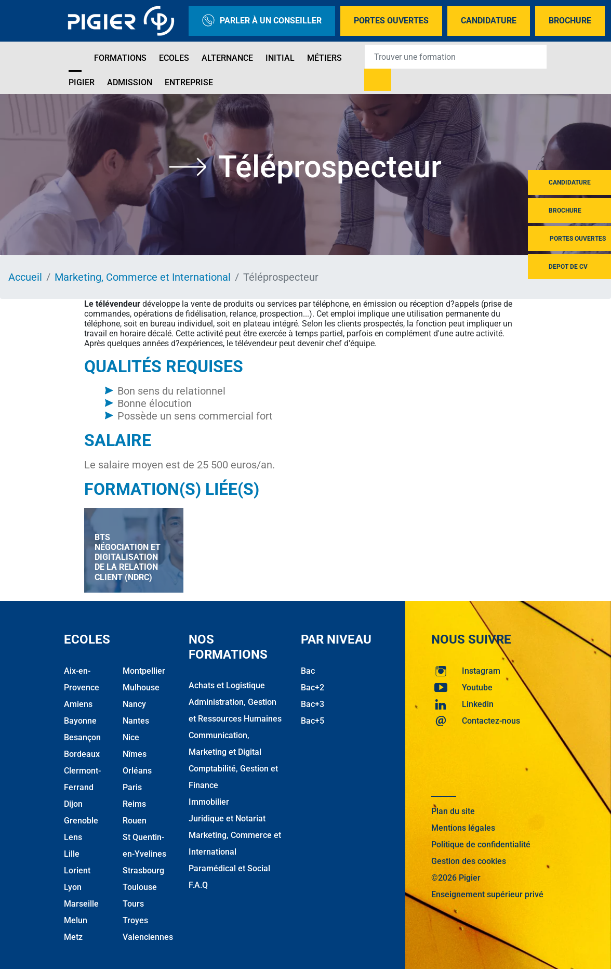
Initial (280, 58)
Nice (131, 737)
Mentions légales (463, 828)
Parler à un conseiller (262, 21)
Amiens (78, 704)
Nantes (136, 721)
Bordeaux (82, 754)
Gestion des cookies (468, 861)
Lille (71, 854)
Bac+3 (312, 704)
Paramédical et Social (229, 868)
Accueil (25, 277)
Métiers (324, 58)
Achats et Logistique (227, 685)
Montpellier (144, 671)
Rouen (135, 821)
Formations (120, 58)
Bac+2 (312, 687)
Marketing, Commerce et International (143, 277)
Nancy (134, 704)
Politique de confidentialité (480, 844)
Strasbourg (143, 870)
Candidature (488, 20)
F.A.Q (198, 885)
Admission (129, 82)
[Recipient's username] (456, 57)
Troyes (135, 920)
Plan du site (453, 811)
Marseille (81, 904)
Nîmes (135, 754)
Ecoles (174, 58)
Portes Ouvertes (391, 20)
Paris (132, 787)
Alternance (227, 58)
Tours (133, 904)
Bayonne (80, 721)
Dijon (73, 804)
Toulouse (140, 887)
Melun (75, 920)
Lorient (77, 870)
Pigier (82, 82)
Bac (308, 671)
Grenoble (81, 821)
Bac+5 (312, 721)
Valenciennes (148, 937)
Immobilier (209, 802)
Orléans (137, 771)
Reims (134, 804)
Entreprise (189, 82)
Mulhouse (141, 687)
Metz (73, 937)
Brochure (570, 20)
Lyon (73, 887)
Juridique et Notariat (227, 818)
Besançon (82, 737)
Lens (73, 837)
